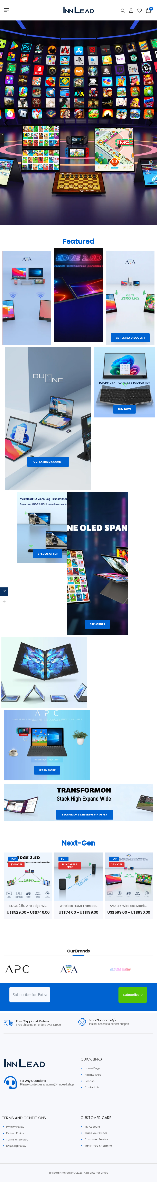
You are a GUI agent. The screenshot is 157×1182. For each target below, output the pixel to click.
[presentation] (77, 995)
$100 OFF (16, 864)
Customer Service (97, 1139)
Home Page (93, 1068)
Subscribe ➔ (125, 994)
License (90, 1081)
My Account (92, 1127)
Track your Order (96, 1133)
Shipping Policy (16, 1146)
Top (13, 858)
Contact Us (92, 1087)
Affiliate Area (93, 1075)
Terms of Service (17, 1140)
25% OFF (116, 864)
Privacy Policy (15, 1127)
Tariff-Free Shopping (98, 1146)
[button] (6, 123)
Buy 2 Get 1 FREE (69, 866)
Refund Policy (15, 1133)
